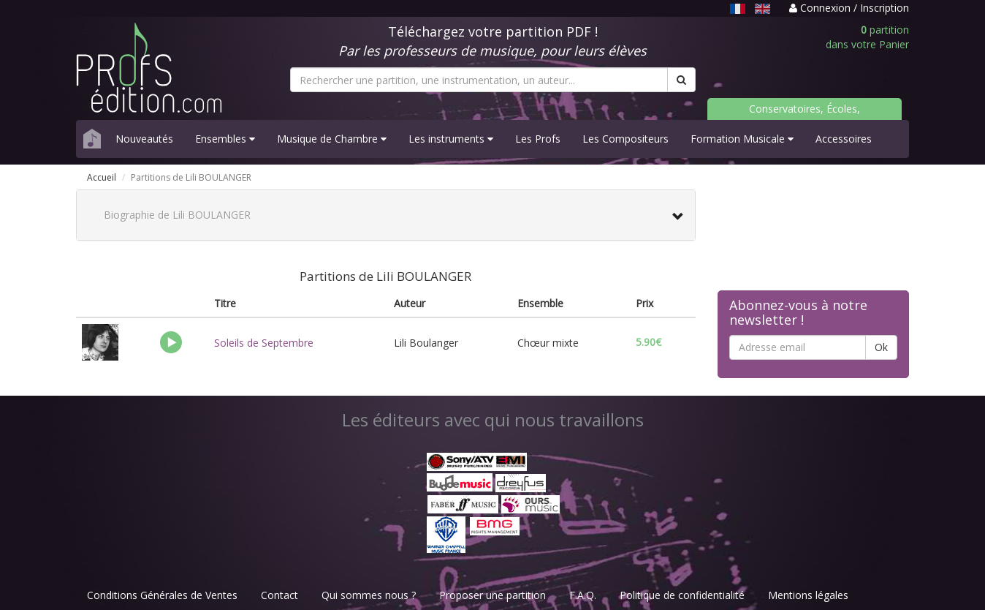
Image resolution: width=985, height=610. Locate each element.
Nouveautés (144, 139)
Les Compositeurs (625, 139)
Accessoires (843, 139)
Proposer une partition (492, 595)
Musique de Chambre (332, 139)
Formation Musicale (742, 139)
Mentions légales (808, 595)
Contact (279, 595)
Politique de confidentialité (682, 595)
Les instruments (450, 139)
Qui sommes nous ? (369, 595)
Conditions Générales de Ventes (162, 595)
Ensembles (225, 139)
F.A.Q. (582, 595)
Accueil (101, 177)
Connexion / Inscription (849, 8)
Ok (881, 347)
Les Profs (537, 139)
